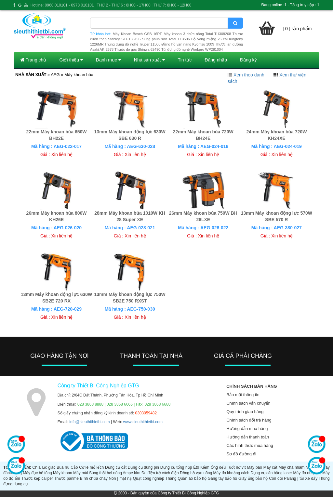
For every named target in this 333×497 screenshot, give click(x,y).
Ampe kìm (131, 473)
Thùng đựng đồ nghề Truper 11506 (132, 44)
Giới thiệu (71, 59)
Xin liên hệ (62, 154)
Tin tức (185, 59)
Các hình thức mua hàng (249, 445)
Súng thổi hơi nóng (105, 473)
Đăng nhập (216, 59)
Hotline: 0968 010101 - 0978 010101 (62, 5)
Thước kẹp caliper (37, 478)
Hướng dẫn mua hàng (247, 428)
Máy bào (254, 467)
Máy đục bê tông (37, 473)
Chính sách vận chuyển (248, 403)
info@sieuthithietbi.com (89, 422)
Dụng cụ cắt (116, 467)
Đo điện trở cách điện (160, 473)
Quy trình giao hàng (244, 411)
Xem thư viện (292, 74)
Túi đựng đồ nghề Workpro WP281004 (192, 49)
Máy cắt (270, 467)
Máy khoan (62, 473)
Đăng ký (248, 59)
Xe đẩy (311, 478)
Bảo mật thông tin (242, 394)
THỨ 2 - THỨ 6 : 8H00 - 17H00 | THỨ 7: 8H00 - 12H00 (144, 5)
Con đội (276, 478)
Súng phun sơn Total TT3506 (166, 39)
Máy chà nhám (291, 467)
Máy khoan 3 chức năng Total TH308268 (197, 34)
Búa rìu (63, 467)
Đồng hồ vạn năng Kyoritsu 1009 (187, 44)
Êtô (196, 467)
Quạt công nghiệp (148, 478)
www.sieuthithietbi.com (143, 422)
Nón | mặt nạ (120, 478)
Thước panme (66, 478)
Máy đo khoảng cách (231, 473)
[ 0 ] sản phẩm (297, 28)
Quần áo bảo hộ (192, 478)
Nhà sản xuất (149, 59)
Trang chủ (33, 59)
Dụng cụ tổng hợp (176, 467)
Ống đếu (218, 467)
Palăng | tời (294, 478)
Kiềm (204, 467)
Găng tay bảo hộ (222, 478)
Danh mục (108, 59)
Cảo (74, 467)
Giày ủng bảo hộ (253, 478)
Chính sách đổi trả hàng (249, 420)
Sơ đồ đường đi (241, 453)
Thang (171, 478)
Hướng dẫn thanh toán (247, 437)
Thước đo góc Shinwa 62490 (137, 49)
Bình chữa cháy (94, 478)
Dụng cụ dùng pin (143, 467)
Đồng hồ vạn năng (196, 473)
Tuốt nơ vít (236, 467)
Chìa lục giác (44, 467)
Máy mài (80, 473)
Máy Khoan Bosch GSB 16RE (137, 34)
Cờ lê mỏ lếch (91, 467)
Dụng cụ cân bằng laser (271, 473)
